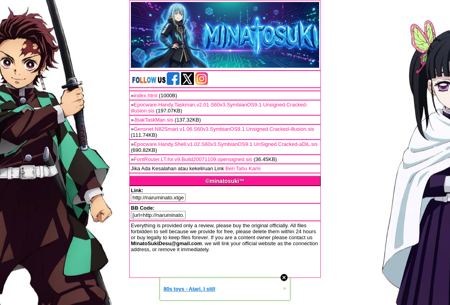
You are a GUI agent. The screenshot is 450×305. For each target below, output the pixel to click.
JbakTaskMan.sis (153, 120)
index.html (145, 95)
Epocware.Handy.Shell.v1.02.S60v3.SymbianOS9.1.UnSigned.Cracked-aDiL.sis (226, 144)
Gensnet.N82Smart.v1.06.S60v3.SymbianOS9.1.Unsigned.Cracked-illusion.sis (224, 129)
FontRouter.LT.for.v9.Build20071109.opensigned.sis (193, 159)
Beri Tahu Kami (243, 168)
